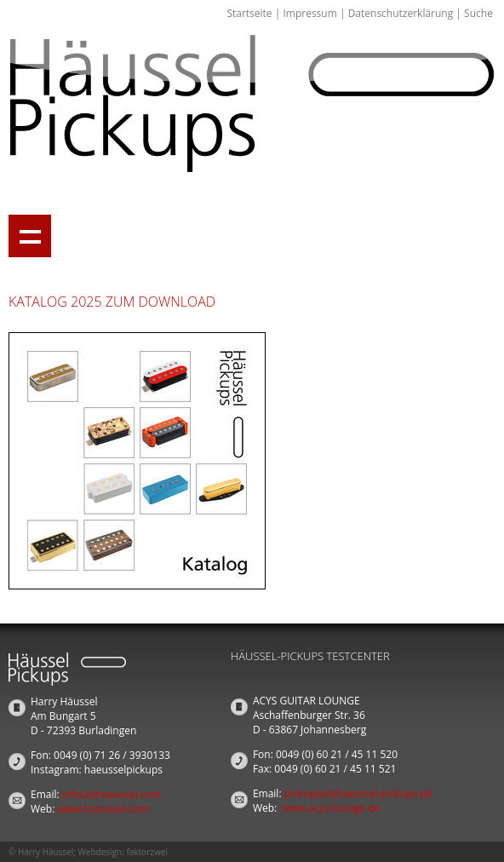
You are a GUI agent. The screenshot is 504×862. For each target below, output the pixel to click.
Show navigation (30, 236)
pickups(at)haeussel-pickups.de (358, 793)
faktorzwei (146, 852)
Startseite (249, 13)
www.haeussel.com (103, 809)
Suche (478, 13)
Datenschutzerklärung (401, 13)
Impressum (309, 13)
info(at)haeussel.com (111, 794)
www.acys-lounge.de (331, 808)
